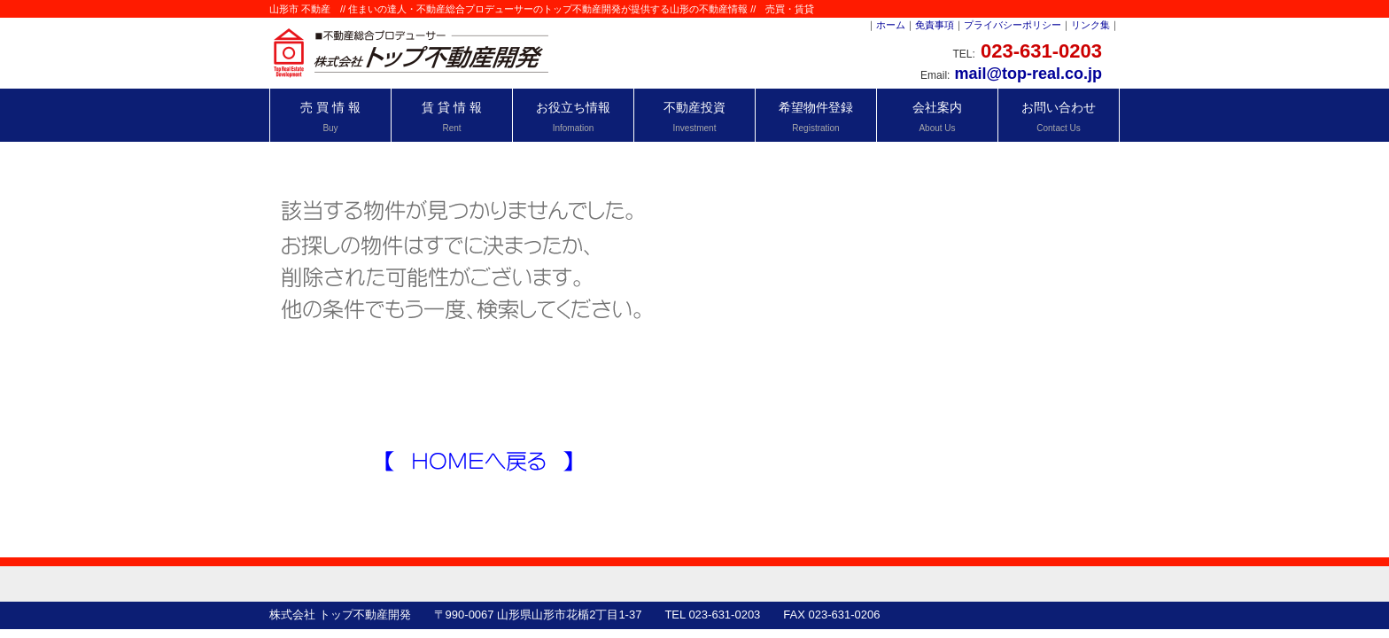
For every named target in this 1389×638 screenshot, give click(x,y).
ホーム (890, 24)
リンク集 (1090, 24)
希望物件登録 (816, 116)
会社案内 (937, 116)
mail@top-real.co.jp (1028, 73)
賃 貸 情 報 (452, 116)
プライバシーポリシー (1012, 24)
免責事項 (934, 24)
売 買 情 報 (330, 116)
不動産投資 (694, 116)
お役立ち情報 (573, 116)
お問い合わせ (1058, 116)
